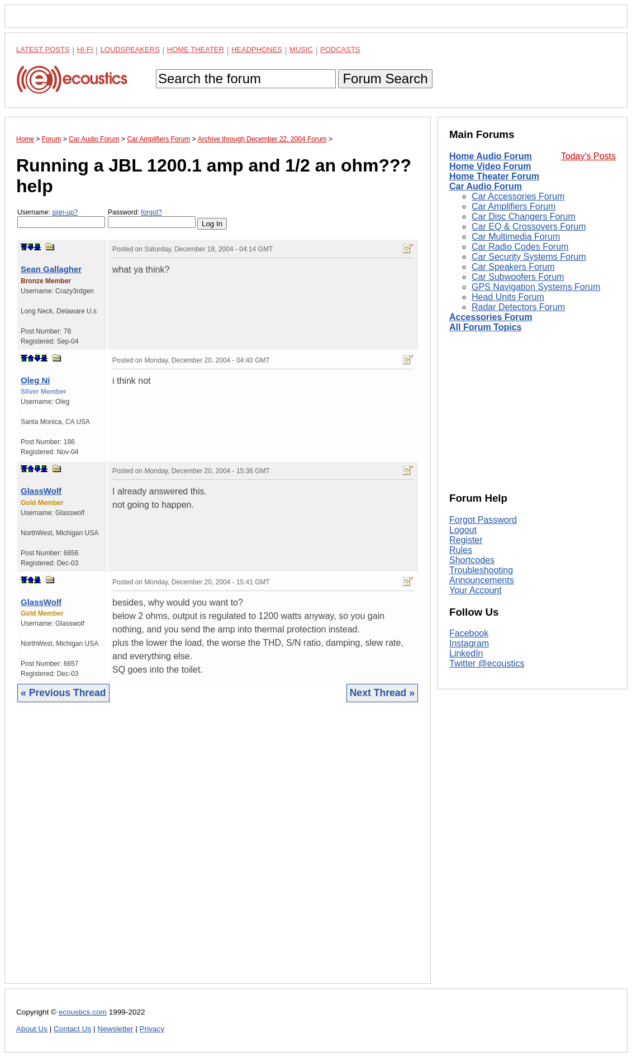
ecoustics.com (83, 1012)
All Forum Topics (485, 327)
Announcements (481, 580)
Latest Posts (43, 49)
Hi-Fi (85, 49)
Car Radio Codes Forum (520, 246)
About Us (31, 1029)
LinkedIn (466, 653)
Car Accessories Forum (518, 196)
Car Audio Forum (485, 186)
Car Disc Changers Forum (524, 216)
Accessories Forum (491, 317)
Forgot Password (483, 520)
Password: (152, 218)
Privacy (152, 1029)
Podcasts (340, 49)
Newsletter (115, 1029)
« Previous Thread (63, 692)
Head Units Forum (508, 297)
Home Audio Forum (490, 156)
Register (466, 540)
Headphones (256, 49)
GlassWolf (41, 491)
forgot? (151, 212)
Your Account (475, 590)
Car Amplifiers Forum (513, 206)
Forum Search (385, 78)
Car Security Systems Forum (529, 256)
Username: (61, 218)
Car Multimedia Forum (516, 236)
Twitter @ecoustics (487, 663)
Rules (460, 550)
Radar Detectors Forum (518, 307)
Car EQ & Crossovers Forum (529, 226)
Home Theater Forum (494, 176)
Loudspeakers (130, 49)
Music (301, 49)
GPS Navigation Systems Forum (536, 287)
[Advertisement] (217, 851)
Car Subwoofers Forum (518, 277)
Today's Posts (588, 156)
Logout (463, 530)
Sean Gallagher (51, 269)
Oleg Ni (35, 380)
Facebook (468, 633)
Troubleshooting (481, 570)
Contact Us (72, 1029)
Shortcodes (472, 560)
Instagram (469, 643)
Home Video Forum (490, 166)
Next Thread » (382, 692)
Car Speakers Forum (513, 267)
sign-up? (65, 212)
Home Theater (195, 49)
